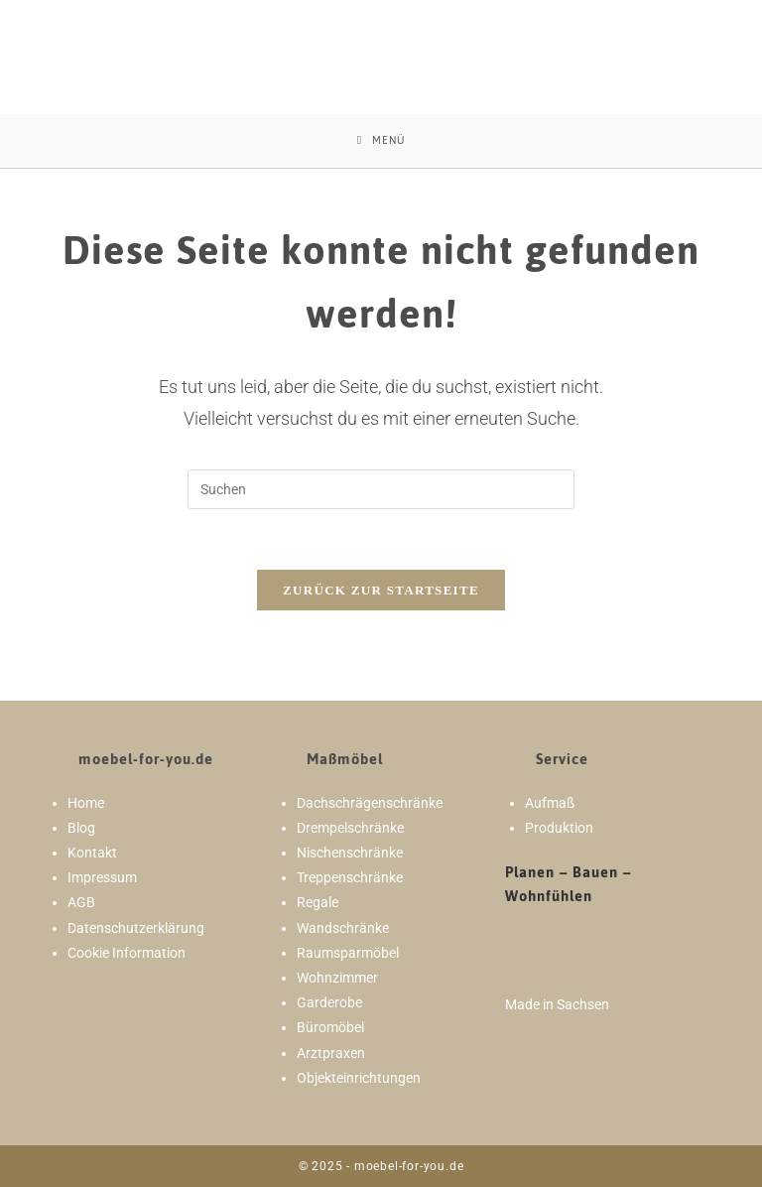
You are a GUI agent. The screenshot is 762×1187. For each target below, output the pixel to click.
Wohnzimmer (337, 978)
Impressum (102, 877)
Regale (317, 902)
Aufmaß (549, 803)
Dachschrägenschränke (370, 803)
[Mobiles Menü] (381, 141)
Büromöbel (330, 1027)
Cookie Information (126, 953)
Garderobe (329, 1002)
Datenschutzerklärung (135, 928)
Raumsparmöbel (348, 953)
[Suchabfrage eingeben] (381, 489)
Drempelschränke (350, 828)
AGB (81, 902)
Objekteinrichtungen (359, 1078)
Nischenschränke (350, 852)
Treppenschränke (350, 877)
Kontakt (92, 852)
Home (85, 803)
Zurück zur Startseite (381, 590)
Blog (81, 828)
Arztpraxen (331, 1053)
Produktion (559, 828)
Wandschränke (343, 928)
